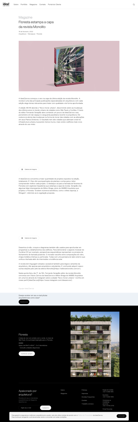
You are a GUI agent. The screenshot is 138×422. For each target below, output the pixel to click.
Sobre (16, 4)
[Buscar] (134, 4)
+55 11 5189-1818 (108, 391)
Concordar (120, 416)
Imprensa (85, 393)
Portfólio (24, 4)
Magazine (33, 4)
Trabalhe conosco (88, 404)
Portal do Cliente (54, 4)
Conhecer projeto (27, 353)
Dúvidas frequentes (88, 397)
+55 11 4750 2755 (108, 405)
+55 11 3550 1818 (108, 397)
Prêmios (84, 390)
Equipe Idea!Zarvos (26, 288)
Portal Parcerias (107, 409)
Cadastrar (45, 408)
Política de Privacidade (88, 414)
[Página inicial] (8, 4)
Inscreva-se (24, 302)
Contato (42, 4)
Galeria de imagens (29, 169)
